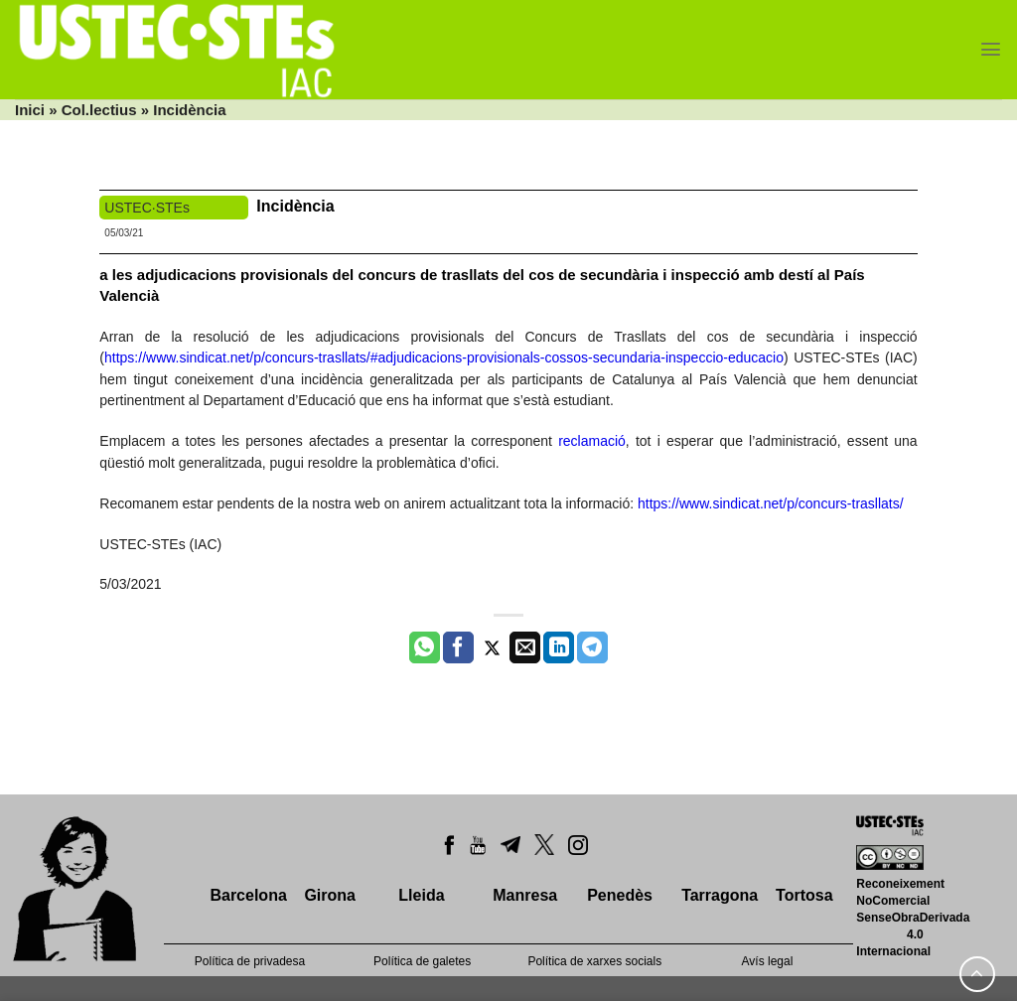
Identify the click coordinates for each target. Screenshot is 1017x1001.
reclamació (592, 441)
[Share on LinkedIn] (558, 647)
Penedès (620, 895)
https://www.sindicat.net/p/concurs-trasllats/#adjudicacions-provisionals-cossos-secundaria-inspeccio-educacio (444, 357)
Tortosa (804, 895)
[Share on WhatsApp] (424, 647)
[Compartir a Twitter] (492, 647)
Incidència (295, 206)
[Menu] (990, 49)
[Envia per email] (524, 647)
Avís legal (768, 961)
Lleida (421, 895)
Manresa (525, 895)
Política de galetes (422, 961)
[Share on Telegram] (592, 647)
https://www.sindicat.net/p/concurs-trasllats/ (771, 503)
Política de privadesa (250, 961)
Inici (30, 109)
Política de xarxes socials (594, 961)
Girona (330, 895)
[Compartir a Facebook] (458, 647)
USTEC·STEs (147, 207)
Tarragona (719, 895)
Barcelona (248, 895)
